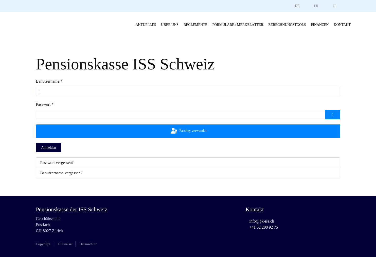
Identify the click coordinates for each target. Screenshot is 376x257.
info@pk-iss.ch (261, 221)
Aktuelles (145, 25)
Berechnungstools (287, 25)
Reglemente (195, 25)
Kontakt (342, 25)
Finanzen (320, 25)
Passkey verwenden (188, 131)
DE (297, 6)
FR (316, 6)
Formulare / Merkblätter (237, 25)
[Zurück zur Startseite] (20, 24)
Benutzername (49, 81)
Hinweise (64, 244)
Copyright (43, 244)
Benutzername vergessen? (61, 173)
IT (334, 6)
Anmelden (48, 148)
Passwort (45, 104)
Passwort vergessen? (57, 162)
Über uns (169, 25)
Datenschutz (88, 244)
